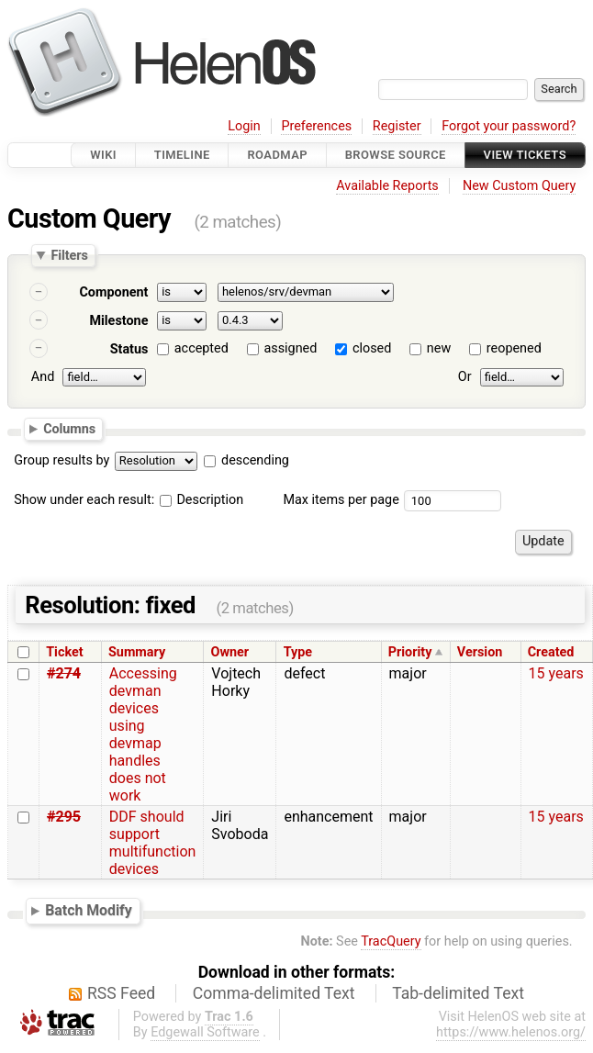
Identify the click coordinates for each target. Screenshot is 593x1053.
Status (129, 349)
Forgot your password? (509, 126)
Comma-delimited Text (274, 993)
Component (113, 292)
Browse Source (395, 155)
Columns (69, 428)
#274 (64, 673)
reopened (514, 348)
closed (371, 348)
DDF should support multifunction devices (152, 843)
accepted (201, 348)
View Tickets (525, 155)
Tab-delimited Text (458, 993)
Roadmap (277, 155)
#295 (64, 816)
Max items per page (340, 500)
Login (244, 126)
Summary (136, 652)
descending (255, 460)
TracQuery (390, 941)
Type (298, 652)
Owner (230, 652)
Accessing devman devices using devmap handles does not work (143, 734)
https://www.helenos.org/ (511, 1032)
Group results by (61, 460)
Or (465, 377)
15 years (556, 673)
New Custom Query (519, 186)
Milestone (118, 321)
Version (480, 652)
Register (397, 126)
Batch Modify (88, 910)
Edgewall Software (205, 1032)
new (439, 348)
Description (201, 500)
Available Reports (387, 186)
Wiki (103, 155)
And (42, 377)
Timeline (182, 155)
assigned (290, 348)
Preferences (316, 126)
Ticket (64, 652)
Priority (410, 652)
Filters (68, 255)
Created (551, 652)
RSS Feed (121, 993)
